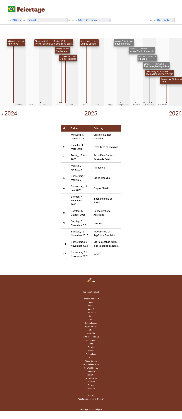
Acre (91, 302)
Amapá (91, 309)
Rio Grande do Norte (91, 364)
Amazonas (91, 313)
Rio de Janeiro (91, 361)
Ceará (91, 320)
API (91, 281)
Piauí (91, 358)
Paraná (91, 351)
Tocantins (91, 389)
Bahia (91, 316)
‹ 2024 (8, 113)
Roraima (91, 375)
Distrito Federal (91, 323)
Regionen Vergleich (91, 292)
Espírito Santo (91, 327)
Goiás (91, 330)
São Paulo (91, 382)
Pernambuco (91, 354)
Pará (91, 344)
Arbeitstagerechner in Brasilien (91, 399)
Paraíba (91, 347)
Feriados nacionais (91, 299)
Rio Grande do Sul (91, 368)
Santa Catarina (91, 378)
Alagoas (91, 306)
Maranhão (91, 333)
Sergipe (91, 385)
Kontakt (91, 396)
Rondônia (91, 371)
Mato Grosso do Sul (91, 337)
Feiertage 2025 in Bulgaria (91, 409)
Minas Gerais (91, 340)
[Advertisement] (29, 146)
